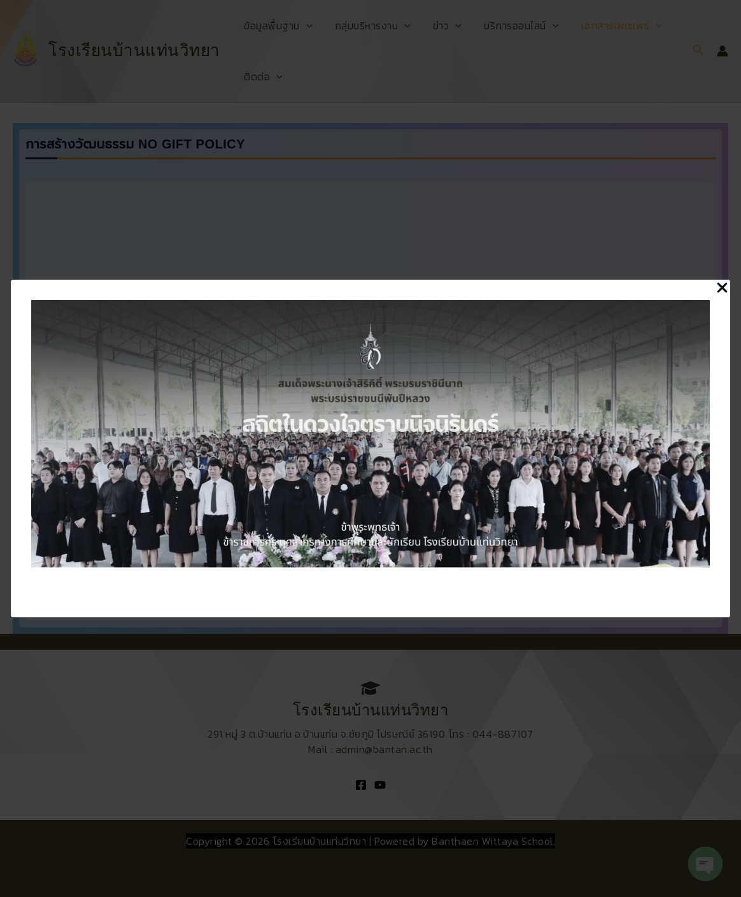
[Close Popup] (722, 288)
